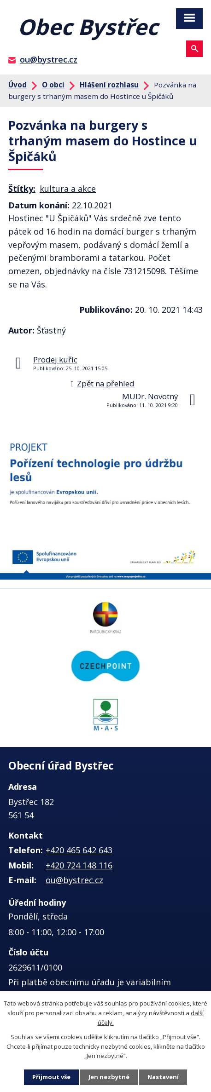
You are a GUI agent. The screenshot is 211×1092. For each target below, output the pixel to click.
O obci (53, 84)
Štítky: (21, 188)
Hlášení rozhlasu (109, 84)
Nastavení (163, 1077)
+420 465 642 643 (79, 850)
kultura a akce (68, 188)
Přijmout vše (51, 1077)
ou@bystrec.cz (48, 59)
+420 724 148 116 (79, 865)
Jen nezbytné (108, 1077)
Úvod (17, 84)
